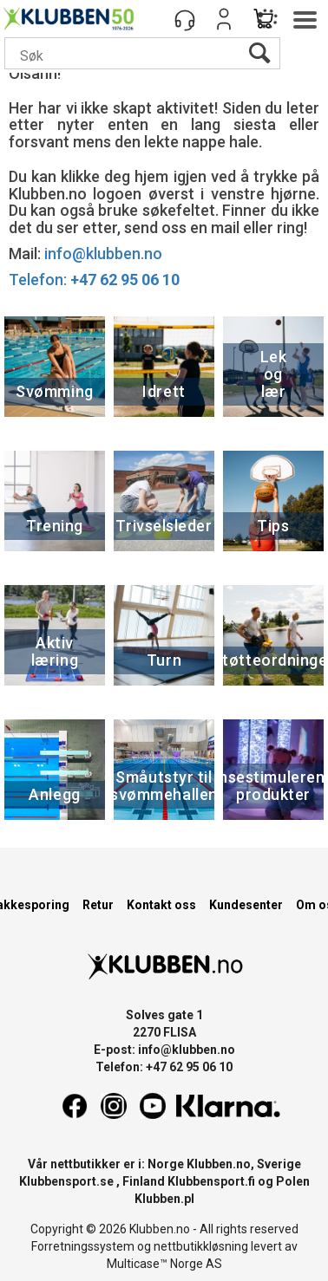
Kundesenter (246, 905)
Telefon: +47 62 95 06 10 (164, 1067)
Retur (98, 905)
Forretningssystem (82, 1246)
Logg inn (224, 19)
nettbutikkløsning (201, 1246)
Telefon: (94, 279)
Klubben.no (219, 1164)
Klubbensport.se (66, 1181)
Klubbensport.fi (211, 1181)
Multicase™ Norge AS (164, 1264)
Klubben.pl (164, 1199)
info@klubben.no (103, 253)
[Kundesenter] (185, 19)
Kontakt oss (161, 905)
